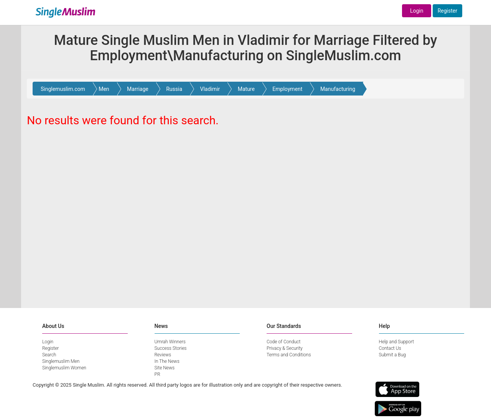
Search (49, 354)
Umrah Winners (170, 341)
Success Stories (171, 348)
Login (416, 11)
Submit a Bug (392, 354)
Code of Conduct (283, 341)
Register (447, 11)
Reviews (163, 354)
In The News (167, 361)
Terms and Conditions (289, 354)
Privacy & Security (285, 348)
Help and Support (396, 341)
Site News (165, 368)
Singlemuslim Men (60, 361)
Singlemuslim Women (64, 368)
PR (157, 374)
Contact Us (390, 348)
